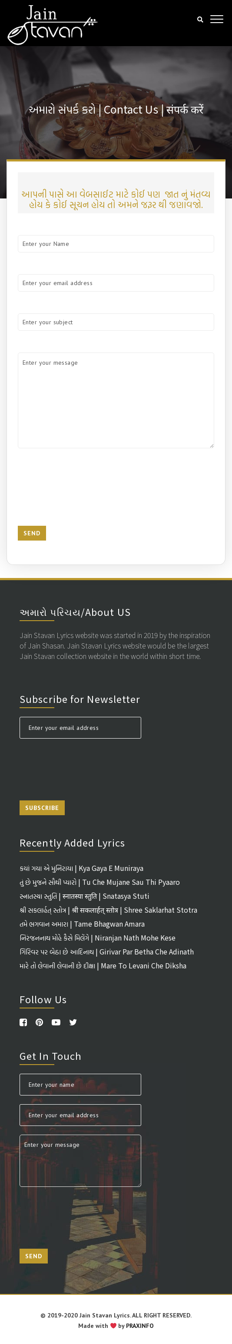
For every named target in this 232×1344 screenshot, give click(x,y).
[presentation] (84, 487)
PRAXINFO (140, 1326)
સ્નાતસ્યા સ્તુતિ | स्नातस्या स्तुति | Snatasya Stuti (84, 895)
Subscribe (42, 808)
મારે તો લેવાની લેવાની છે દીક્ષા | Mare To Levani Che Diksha (103, 965)
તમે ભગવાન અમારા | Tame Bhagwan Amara (82, 923)
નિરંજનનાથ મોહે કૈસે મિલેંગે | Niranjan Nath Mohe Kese (98, 937)
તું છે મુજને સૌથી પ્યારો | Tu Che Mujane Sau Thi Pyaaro (100, 882)
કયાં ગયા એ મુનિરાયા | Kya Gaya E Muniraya (81, 868)
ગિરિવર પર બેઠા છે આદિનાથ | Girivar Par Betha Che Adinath (107, 951)
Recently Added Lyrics (72, 842)
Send (31, 533)
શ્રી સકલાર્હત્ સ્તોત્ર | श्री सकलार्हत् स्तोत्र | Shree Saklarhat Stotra (108, 909)
